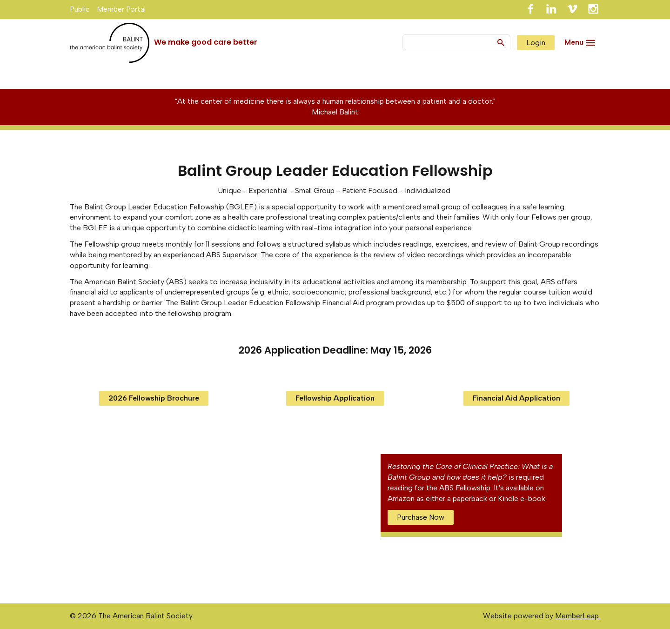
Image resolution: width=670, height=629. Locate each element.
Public (80, 9)
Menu (573, 42)
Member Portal (121, 9)
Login (535, 42)
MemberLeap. (577, 615)
